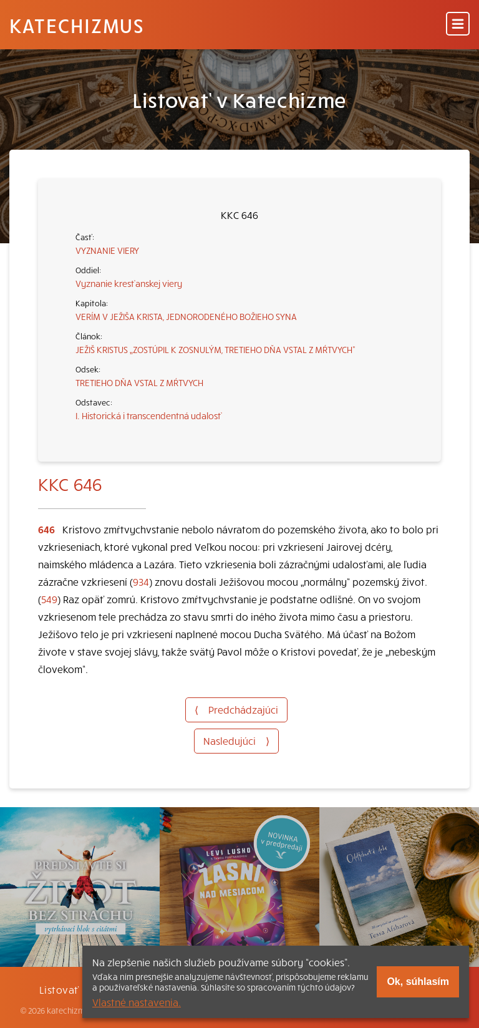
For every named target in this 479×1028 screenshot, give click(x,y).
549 (49, 599)
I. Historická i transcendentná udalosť (148, 415)
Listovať (59, 989)
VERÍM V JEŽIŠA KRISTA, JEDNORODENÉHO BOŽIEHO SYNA (186, 316)
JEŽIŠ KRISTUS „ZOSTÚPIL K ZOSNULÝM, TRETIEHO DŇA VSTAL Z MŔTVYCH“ (215, 349)
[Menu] (458, 24)
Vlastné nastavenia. (136, 1002)
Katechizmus (76, 24)
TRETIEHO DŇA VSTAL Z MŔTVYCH (139, 382)
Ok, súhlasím (418, 981)
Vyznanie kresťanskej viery (128, 283)
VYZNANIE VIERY (107, 250)
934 (141, 581)
